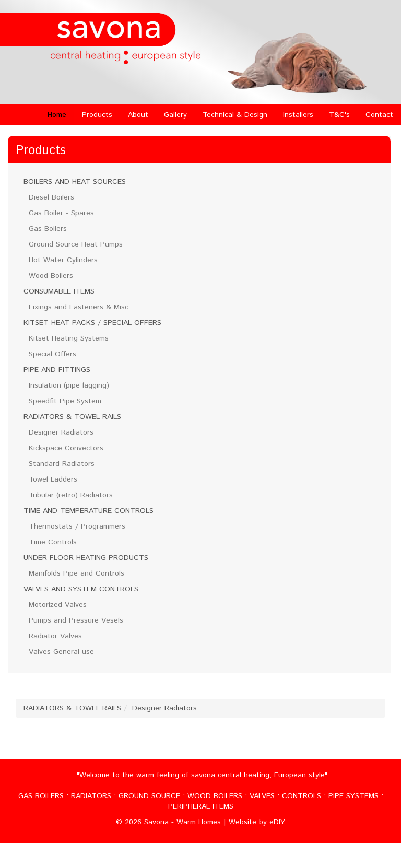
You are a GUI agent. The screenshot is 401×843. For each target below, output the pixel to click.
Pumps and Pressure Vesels (76, 620)
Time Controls (53, 542)
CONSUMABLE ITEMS (59, 291)
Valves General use (61, 652)
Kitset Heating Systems (69, 338)
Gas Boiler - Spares (61, 213)
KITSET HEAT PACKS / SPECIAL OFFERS (92, 323)
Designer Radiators (61, 432)
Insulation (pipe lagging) (69, 385)
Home (57, 115)
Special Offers (52, 354)
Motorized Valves (58, 605)
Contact (379, 115)
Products (97, 115)
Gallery (175, 115)
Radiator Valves (55, 636)
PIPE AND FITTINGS (56, 370)
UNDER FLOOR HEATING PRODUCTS (85, 558)
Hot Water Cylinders (63, 260)
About (138, 115)
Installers (298, 115)
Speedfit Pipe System (65, 401)
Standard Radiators (62, 464)
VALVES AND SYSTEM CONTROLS (80, 589)
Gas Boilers (48, 229)
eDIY (277, 822)
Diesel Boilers (51, 197)
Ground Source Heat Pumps (76, 244)
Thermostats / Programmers (77, 526)
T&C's (339, 115)
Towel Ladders (53, 479)
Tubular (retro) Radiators (71, 495)
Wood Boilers (51, 276)
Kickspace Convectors (66, 448)
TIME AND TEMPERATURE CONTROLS (88, 511)
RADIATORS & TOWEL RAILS (72, 417)
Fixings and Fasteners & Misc (78, 307)
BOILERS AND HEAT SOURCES (74, 182)
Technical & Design (235, 115)
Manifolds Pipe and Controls (76, 573)
